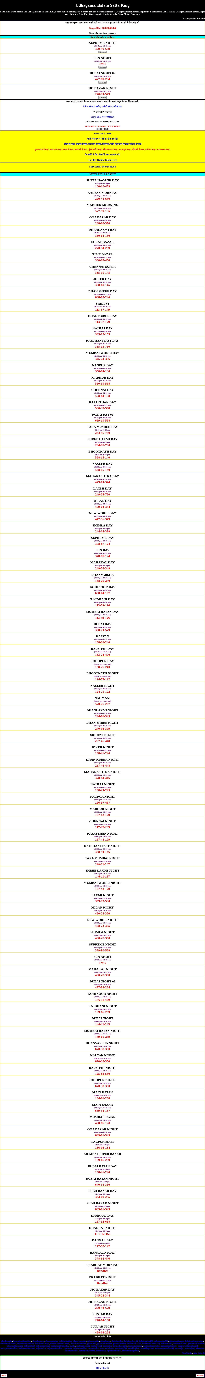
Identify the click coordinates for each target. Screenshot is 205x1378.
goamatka (91, 1343)
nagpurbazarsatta (151, 1346)
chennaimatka (51, 1341)
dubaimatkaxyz (42, 1343)
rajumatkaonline (55, 1348)
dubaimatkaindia (8, 1343)
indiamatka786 (134, 1343)
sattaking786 (121, 1348)
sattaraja (179, 1348)
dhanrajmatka (79, 1341)
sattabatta (109, 1348)
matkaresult (96, 1346)
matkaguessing (83, 1346)
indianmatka (166, 1343)
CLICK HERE (102, 129)
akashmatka (6, 1341)
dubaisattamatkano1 (59, 1343)
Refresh (102, 52)
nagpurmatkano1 (169, 1346)
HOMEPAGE (102, 1368)
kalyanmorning (43, 1346)
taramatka (101, 1351)
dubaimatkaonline (25, 1343)
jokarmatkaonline (15, 1346)
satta (102, 1348)
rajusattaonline (80, 1348)
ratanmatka (93, 1348)
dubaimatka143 (130, 1341)
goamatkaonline (104, 1343)
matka (72, 1346)
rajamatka (41, 1348)
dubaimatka (117, 1341)
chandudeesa (38, 1341)
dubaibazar (105, 1341)
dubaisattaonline (78, 1343)
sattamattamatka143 (164, 1348)
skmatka (200, 1348)
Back (3, 1375)
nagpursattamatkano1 (188, 1346)
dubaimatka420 (146, 1341)
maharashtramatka (59, 1346)
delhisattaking (65, 1341)
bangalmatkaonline (22, 1341)
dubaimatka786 (161, 1341)
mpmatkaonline (120, 1346)
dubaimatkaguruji (130, 1351)
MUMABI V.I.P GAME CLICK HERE (102, 127)
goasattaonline (119, 1343)
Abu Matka (198, 1353)
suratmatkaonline (87, 1351)
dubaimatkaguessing (194, 1341)
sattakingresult (147, 1348)
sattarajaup (190, 1348)
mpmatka (107, 1346)
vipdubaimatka (114, 1351)
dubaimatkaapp (176, 1341)
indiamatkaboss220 (151, 1343)
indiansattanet (180, 1343)
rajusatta (68, 1348)
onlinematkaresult (27, 1348)
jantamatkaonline (196, 1343)
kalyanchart (29, 1346)
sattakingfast (133, 1348)
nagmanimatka (135, 1346)
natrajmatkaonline (9, 1348)
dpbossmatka (93, 1341)
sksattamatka (71, 1351)
